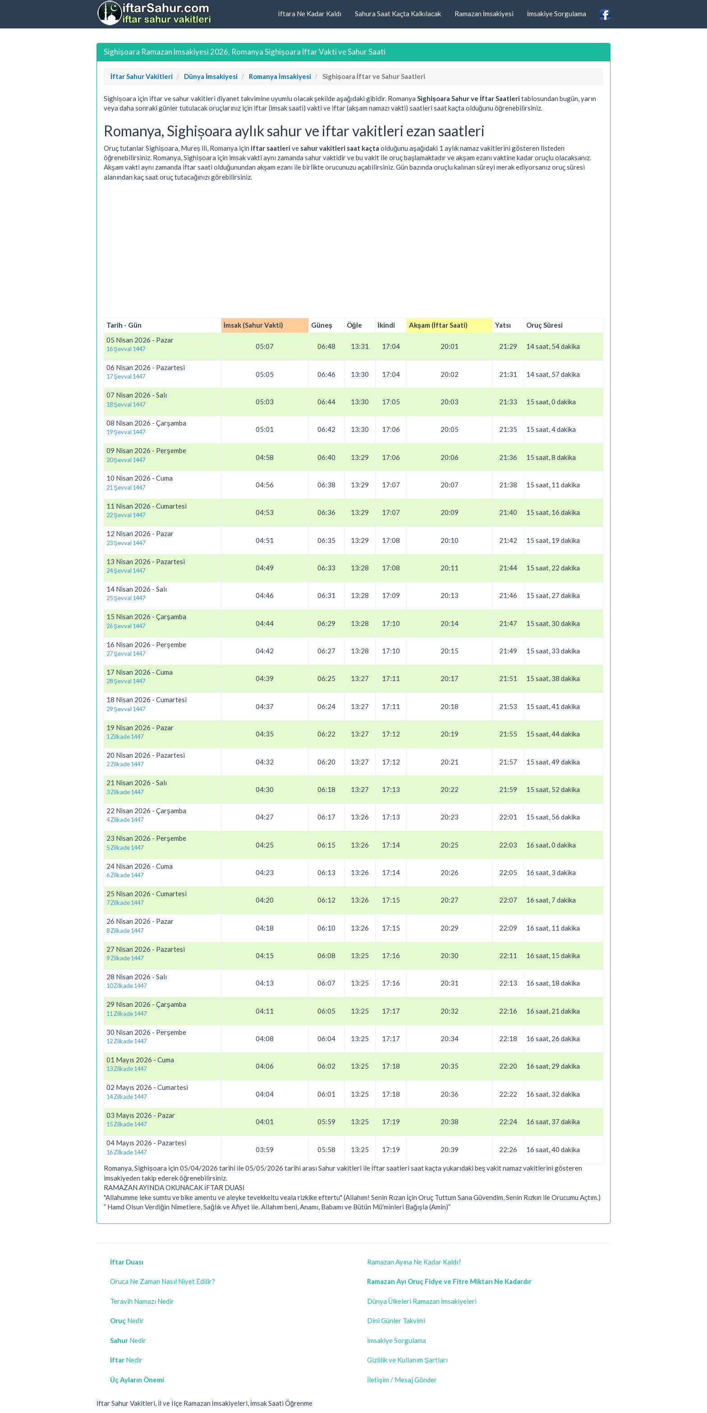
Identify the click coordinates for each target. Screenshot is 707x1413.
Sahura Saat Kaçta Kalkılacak (398, 13)
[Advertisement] (353, 250)
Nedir (127, 1320)
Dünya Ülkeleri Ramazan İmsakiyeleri (422, 1301)
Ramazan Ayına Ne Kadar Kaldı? (414, 1262)
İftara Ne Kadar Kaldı (309, 13)
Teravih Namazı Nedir (142, 1301)
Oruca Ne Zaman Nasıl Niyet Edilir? (162, 1281)
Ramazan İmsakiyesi (484, 13)
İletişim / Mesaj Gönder (402, 1380)
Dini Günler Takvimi (396, 1320)
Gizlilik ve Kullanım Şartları (407, 1360)
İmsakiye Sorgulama (556, 13)
